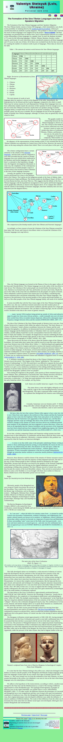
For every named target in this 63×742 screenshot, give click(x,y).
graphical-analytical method (41, 29)
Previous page (26, 715)
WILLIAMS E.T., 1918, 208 (14, 357)
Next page (44, 715)
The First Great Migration (46, 609)
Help (30, 718)
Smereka (20, 728)
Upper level (35, 715)
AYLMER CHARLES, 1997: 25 (47, 353)
